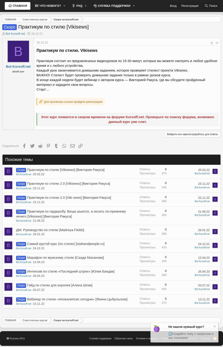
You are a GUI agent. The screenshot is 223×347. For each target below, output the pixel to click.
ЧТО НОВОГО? (50, 5)
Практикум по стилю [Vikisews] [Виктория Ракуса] (65, 170)
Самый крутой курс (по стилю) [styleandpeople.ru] (65, 244)
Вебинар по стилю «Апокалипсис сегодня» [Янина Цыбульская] (77, 299)
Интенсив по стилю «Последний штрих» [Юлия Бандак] (71, 271)
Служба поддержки (100, 338)
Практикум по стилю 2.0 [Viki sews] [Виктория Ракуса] (69, 197)
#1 (217, 43)
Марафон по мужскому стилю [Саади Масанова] (65, 257)
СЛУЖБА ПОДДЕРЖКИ (114, 5)
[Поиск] (211, 6)
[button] (64, 6)
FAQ (78, 5)
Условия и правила (147, 338)
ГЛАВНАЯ (19, 5)
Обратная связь (123, 338)
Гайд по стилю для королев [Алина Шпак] (59, 285)
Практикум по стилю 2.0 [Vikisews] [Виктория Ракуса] (68, 183)
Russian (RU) (16, 338)
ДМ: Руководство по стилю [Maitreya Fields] (50, 230)
